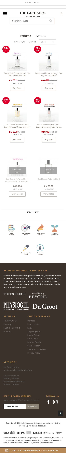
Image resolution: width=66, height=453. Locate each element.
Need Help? (10, 362)
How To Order (33, 324)
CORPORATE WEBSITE (33, 3)
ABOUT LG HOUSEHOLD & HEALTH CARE (25, 270)
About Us (9, 316)
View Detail (17, 194)
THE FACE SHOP (10, 321)
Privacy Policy (33, 353)
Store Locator (33, 346)
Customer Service (38, 316)
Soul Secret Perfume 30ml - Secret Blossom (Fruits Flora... (17, 180)
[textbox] (32, 21)
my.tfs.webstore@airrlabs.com (18, 370)
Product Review (34, 342)
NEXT (23, 42)
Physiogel (8, 324)
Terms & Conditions (36, 349)
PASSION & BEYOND (12, 328)
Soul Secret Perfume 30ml (49, 179)
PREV (16, 42)
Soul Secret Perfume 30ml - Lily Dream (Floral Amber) (17, 74)
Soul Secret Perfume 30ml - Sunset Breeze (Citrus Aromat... (17, 125)
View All (32, 42)
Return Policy (33, 335)
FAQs (29, 328)
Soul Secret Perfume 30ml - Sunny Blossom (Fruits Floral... (49, 125)
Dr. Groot (8, 331)
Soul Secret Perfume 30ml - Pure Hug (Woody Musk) (48, 74)
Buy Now (17, 88)
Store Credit (32, 338)
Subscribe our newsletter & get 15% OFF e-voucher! (35, 450)
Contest (31, 321)
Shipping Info (33, 331)
